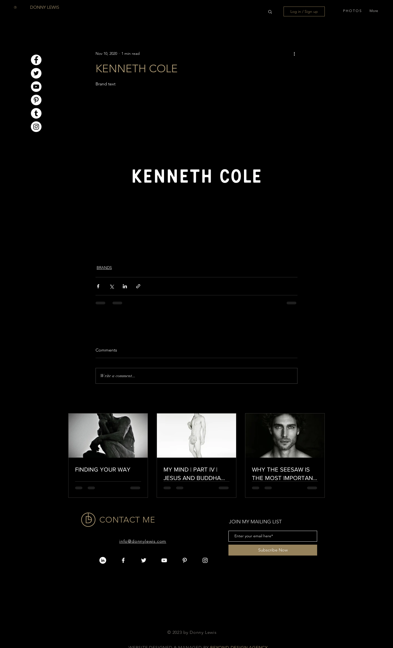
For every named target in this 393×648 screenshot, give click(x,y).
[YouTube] (36, 86)
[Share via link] (138, 286)
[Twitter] (36, 73)
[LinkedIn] (102, 560)
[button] (352, 9)
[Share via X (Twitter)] (111, 286)
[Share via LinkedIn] (124, 286)
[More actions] (294, 53)
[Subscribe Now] (272, 550)
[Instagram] (36, 126)
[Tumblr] (36, 113)
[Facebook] (36, 60)
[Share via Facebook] (98, 286)
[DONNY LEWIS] (44, 7)
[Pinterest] (36, 100)
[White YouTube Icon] (164, 560)
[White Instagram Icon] (205, 560)
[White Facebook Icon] (123, 560)
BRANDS (104, 267)
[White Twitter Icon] (143, 560)
